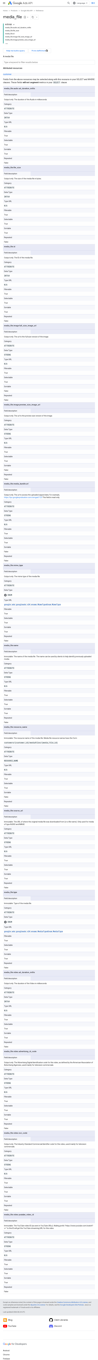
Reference (39, 11)
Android (6, 1351)
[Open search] (68, 3)
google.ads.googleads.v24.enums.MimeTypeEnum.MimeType (32, 604)
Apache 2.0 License (38, 1305)
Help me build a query (15, 51)
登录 (93, 3)
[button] (49, 595)
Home (5, 11)
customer (7, 74)
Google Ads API (27, 11)
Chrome (6, 1355)
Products (14, 11)
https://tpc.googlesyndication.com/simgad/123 (23, 497)
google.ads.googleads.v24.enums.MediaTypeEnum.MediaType (33, 931)
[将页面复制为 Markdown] (32, 17)
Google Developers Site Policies (72, 1305)
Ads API (23, 3)
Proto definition (40, 51)
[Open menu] (4, 3)
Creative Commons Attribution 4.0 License (72, 1302)
